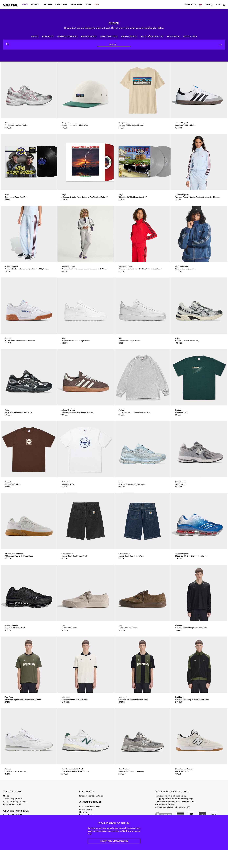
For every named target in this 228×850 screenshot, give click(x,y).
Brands (48, 4)
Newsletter (76, 4)
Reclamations (85, 809)
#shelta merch (129, 36)
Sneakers (36, 4)
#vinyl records (108, 36)
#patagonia (173, 36)
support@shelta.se (94, 796)
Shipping (83, 812)
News (25, 4)
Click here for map (12, 804)
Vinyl (88, 4)
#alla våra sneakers (152, 36)
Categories (61, 4)
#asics (34, 36)
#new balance (89, 36)
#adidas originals (67, 36)
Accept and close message (114, 841)
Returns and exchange (89, 807)
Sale (97, 4)
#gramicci (48, 36)
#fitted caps (190, 36)
